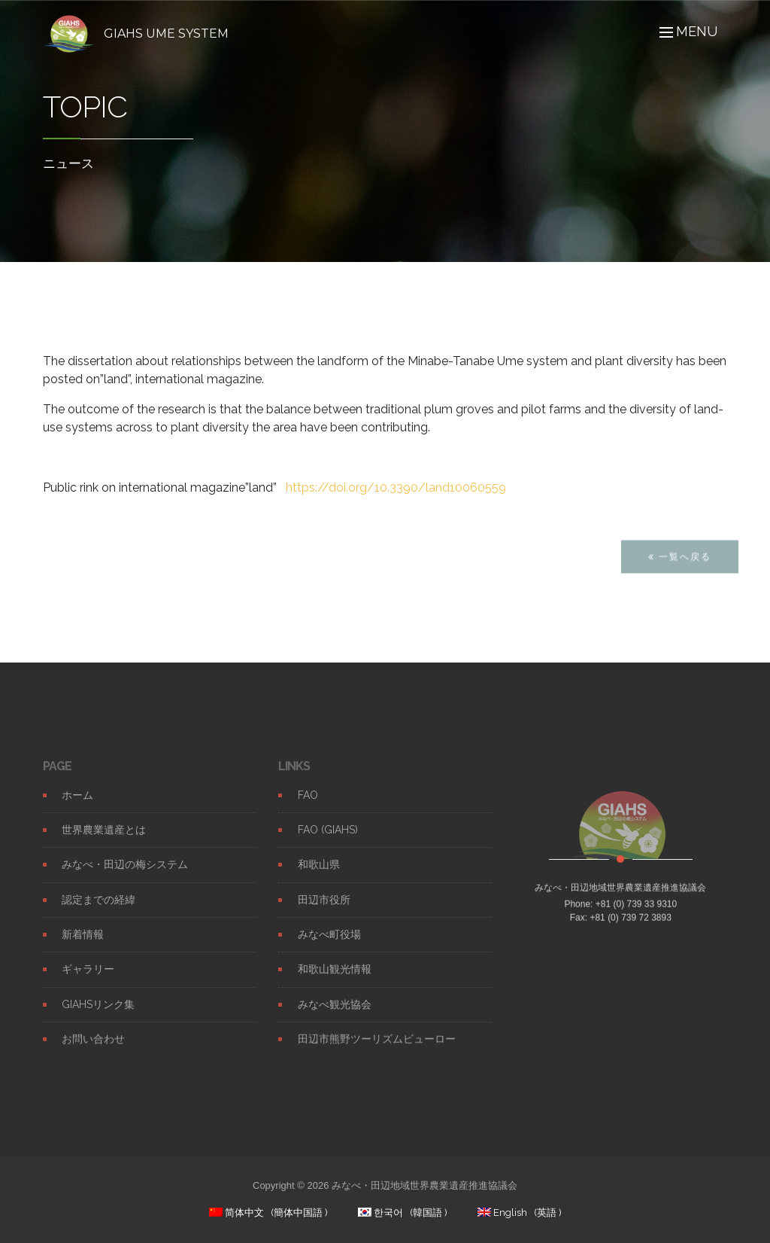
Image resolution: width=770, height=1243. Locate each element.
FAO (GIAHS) (328, 842)
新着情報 (83, 946)
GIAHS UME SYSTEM (166, 33)
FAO (308, 806)
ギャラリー (88, 981)
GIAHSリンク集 (98, 1016)
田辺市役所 (324, 911)
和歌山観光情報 (334, 981)
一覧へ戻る (679, 567)
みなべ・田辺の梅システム (125, 876)
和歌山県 (319, 876)
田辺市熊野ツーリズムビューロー (377, 1050)
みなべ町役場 (329, 946)
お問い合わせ (93, 1050)
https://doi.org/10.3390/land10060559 (396, 487)
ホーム (77, 806)
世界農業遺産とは (104, 842)
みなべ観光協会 (334, 1016)
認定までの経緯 (98, 911)
